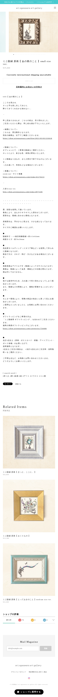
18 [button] (41, 54)
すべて (9, 620)
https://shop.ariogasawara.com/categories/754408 (25, 328)
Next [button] (54, 32)
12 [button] (31, 54)
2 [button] (15, 54)
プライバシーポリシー (18, 672)
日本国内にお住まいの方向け (29, 87)
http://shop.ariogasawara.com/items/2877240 (23, 192)
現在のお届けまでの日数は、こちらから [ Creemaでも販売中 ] (28, 2)
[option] (29, 32)
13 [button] (33, 54)
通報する (18, 384)
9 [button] (26, 54)
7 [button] (23, 54)
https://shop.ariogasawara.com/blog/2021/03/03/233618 (27, 138)
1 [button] (13, 54)
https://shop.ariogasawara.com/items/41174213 (24, 177)
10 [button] (28, 54)
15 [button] (36, 54)
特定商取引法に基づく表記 (38, 672)
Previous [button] (4, 32)
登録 (45, 648)
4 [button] (18, 54)
